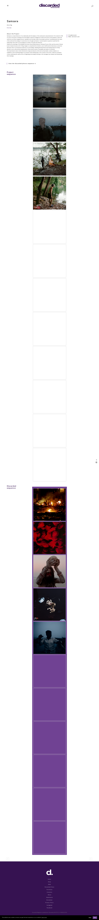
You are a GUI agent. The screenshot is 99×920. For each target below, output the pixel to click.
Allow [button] (95, 917)
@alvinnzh (73, 35)
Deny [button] (90, 917)
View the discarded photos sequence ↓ (22, 63)
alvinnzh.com (76, 36)
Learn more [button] (44, 917)
